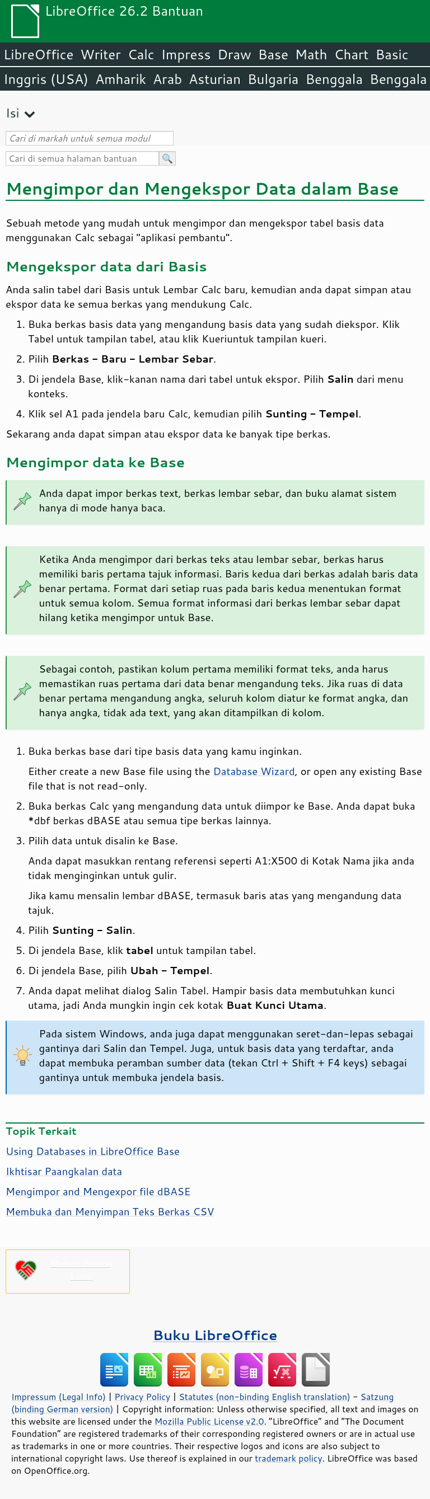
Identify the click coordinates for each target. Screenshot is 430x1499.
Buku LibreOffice (215, 1335)
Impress (186, 54)
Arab (167, 78)
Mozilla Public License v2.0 (209, 1421)
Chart (351, 54)
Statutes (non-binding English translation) (264, 1396)
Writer (100, 54)
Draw (234, 54)
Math (311, 54)
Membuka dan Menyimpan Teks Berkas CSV (110, 1211)
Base (273, 54)
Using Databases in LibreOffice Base (93, 1151)
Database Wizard (254, 771)
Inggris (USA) (45, 78)
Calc (141, 54)
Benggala (334, 78)
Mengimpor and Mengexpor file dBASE (98, 1191)
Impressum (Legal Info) (58, 1396)
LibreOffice (38, 54)
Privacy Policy (142, 1396)
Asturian (215, 78)
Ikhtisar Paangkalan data (64, 1171)
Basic (391, 54)
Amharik (120, 78)
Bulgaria (272, 78)
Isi (12, 112)
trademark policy (288, 1458)
